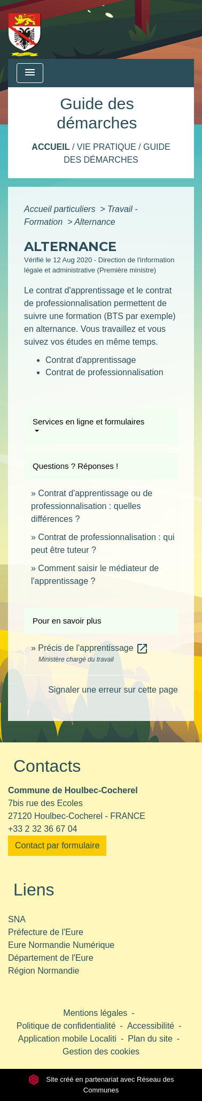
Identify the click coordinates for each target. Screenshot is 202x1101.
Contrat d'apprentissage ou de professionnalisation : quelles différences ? (91, 506)
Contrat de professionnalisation (104, 372)
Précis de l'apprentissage (93, 647)
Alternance (94, 221)
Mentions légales (95, 1013)
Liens (34, 889)
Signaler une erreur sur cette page (113, 689)
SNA (17, 919)
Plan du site (150, 1038)
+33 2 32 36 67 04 (42, 828)
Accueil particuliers (61, 209)
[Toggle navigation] (30, 73)
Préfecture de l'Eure (45, 932)
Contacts (47, 766)
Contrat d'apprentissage (90, 360)
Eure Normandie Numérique (61, 945)
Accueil (50, 146)
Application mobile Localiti (67, 1038)
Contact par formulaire (57, 845)
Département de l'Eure (51, 957)
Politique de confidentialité (66, 1025)
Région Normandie (43, 970)
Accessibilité (150, 1025)
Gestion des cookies (101, 1051)
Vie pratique (106, 146)
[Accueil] (25, 29)
